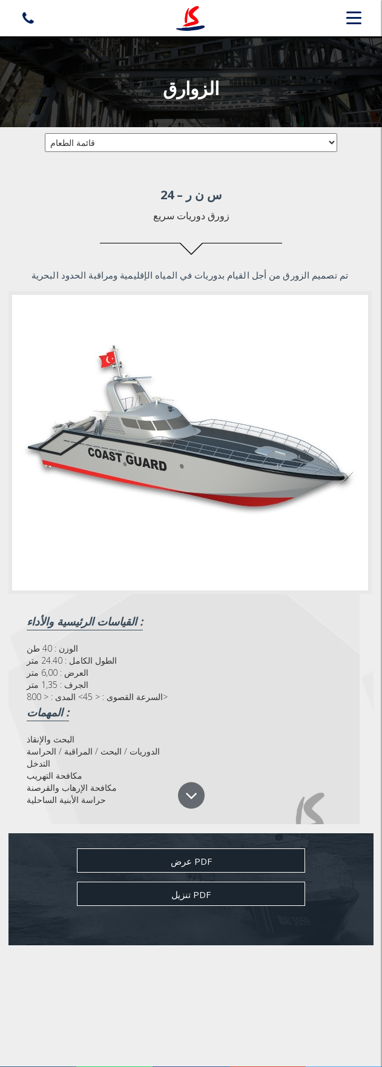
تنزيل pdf (191, 894)
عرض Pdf (191, 861)
